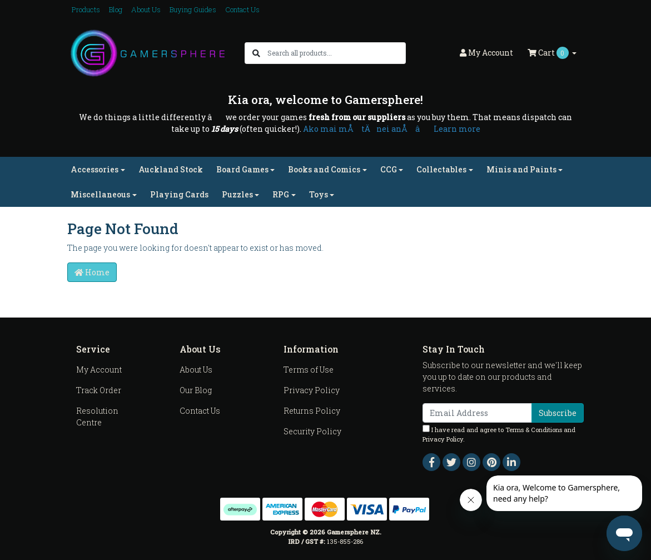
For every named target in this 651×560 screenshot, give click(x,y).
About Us (146, 9)
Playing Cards (179, 194)
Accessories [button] (94, 169)
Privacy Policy (312, 390)
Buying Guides (193, 9)
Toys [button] (318, 194)
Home (92, 272)
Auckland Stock (170, 169)
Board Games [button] (242, 169)
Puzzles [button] (237, 194)
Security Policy (312, 431)
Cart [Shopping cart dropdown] (549, 53)
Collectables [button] (441, 169)
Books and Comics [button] (324, 169)
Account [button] (486, 52)
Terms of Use (309, 369)
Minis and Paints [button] (521, 169)
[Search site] (256, 53)
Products (86, 9)
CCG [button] (388, 169)
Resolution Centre (97, 416)
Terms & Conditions (533, 429)
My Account (99, 369)
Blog (115, 9)
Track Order (98, 390)
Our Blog (196, 390)
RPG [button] (280, 194)
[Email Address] (477, 413)
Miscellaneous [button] (100, 194)
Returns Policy (312, 410)
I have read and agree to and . (499, 434)
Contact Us (242, 9)
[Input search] (336, 53)
